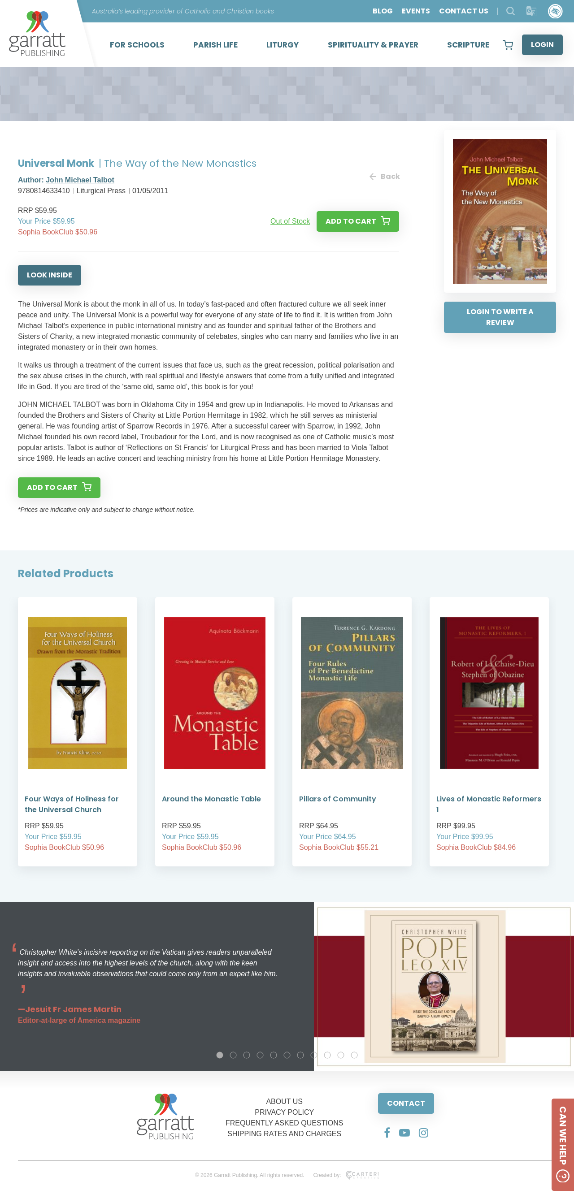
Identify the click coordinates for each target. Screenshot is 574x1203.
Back (384, 176)
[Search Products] (510, 11)
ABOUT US (284, 1101)
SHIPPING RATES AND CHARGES (284, 1134)
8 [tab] (313, 1055)
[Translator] (531, 11)
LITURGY (282, 44)
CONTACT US (463, 11)
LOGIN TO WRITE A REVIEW (500, 317)
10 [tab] (340, 1055)
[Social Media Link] (387, 1132)
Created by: (346, 1175)
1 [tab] (219, 1055)
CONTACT (406, 1103)
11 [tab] (354, 1055)
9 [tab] (327, 1055)
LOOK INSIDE (49, 275)
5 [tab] (273, 1055)
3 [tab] (246, 1055)
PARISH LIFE (215, 44)
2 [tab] (233, 1055)
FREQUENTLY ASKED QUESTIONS (285, 1123)
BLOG (383, 11)
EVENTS (416, 11)
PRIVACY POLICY (284, 1112)
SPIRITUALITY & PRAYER (373, 44)
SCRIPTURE (468, 44)
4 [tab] (260, 1055)
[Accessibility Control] (555, 11)
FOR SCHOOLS (137, 44)
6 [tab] (287, 1055)
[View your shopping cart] (508, 45)
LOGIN (542, 44)
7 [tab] (300, 1055)
